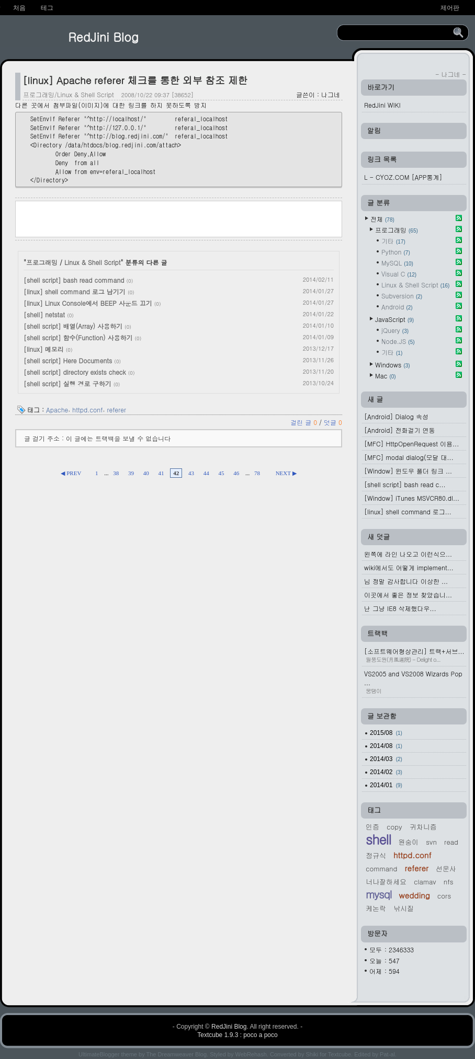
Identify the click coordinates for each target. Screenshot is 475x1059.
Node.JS (398, 341)
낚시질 (403, 908)
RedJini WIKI (382, 104)
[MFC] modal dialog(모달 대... (409, 457)
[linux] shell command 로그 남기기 (75, 291)
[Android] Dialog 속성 (396, 416)
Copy (394, 827)
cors (444, 896)
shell (378, 839)
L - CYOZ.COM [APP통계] (403, 176)
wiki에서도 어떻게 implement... (409, 567)
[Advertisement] (178, 218)
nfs (449, 882)
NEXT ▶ (286, 473)
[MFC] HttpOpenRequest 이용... (411, 443)
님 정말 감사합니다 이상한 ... (406, 581)
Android (397, 306)
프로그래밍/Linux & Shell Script (68, 94)
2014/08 (386, 746)
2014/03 (386, 759)
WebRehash (251, 1054)
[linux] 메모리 (44, 348)
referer (116, 409)
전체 (382, 218)
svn (431, 842)
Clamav (425, 882)
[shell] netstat (44, 314)
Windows (392, 364)
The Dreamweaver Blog (176, 1054)
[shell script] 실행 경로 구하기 (67, 383)
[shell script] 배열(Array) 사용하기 (73, 325)
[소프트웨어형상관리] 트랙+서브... (415, 655)
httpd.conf (87, 409)
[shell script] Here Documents (68, 360)
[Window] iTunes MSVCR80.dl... (411, 497)
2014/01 (386, 785)
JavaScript (394, 319)
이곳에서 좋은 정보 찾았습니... (408, 594)
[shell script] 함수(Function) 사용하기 (78, 337)
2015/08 (386, 732)
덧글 (333, 422)
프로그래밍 (42, 262)
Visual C (398, 273)
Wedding (414, 895)
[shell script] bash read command (74, 279)
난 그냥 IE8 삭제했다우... (400, 608)
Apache (57, 409)
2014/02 (386, 772)
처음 (19, 7)
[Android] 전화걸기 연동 (399, 429)
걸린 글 (304, 422)
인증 (372, 827)
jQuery (395, 330)
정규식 (376, 855)
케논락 (376, 908)
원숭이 (408, 842)
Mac (385, 375)
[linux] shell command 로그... (407, 511)
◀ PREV (71, 473)
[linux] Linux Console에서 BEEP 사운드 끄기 (88, 302)
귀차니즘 (423, 827)
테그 (47, 7)
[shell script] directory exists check (75, 371)
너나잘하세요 (386, 882)
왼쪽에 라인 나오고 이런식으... (408, 553)
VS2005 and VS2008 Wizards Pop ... (415, 682)
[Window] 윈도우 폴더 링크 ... (408, 470)
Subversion (401, 295)
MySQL (397, 262)
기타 (393, 240)
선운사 (446, 868)
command (381, 868)
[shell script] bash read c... (404, 484)
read (451, 842)
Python (395, 251)
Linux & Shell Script (92, 262)
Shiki (312, 1054)
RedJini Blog (103, 36)
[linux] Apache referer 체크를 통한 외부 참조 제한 (134, 80)
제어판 (449, 7)
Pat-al (387, 1054)
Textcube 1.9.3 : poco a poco (237, 1035)
